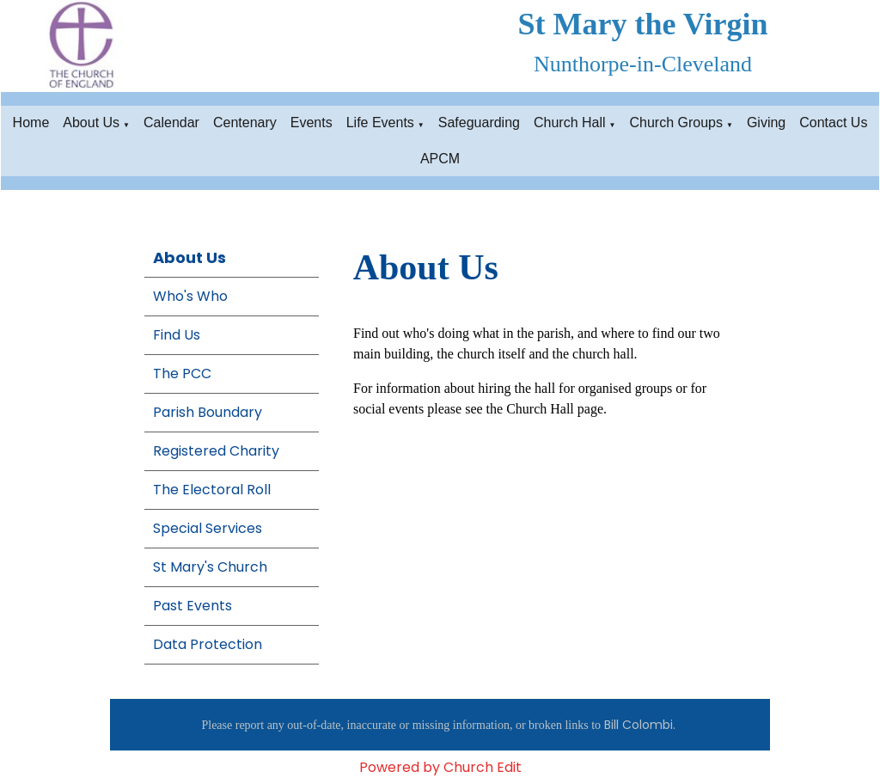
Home (31, 122)
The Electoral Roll (212, 489)
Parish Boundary (207, 412)
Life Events (380, 122)
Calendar (171, 122)
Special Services (207, 528)
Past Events (192, 606)
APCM (440, 158)
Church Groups (676, 122)
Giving (766, 122)
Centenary (245, 122)
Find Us (176, 335)
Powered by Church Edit (440, 767)
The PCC (182, 373)
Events (311, 122)
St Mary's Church (210, 567)
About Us (91, 122)
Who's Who (190, 296)
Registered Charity (216, 451)
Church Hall (570, 122)
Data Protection (207, 644)
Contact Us (833, 122)
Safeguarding (479, 122)
